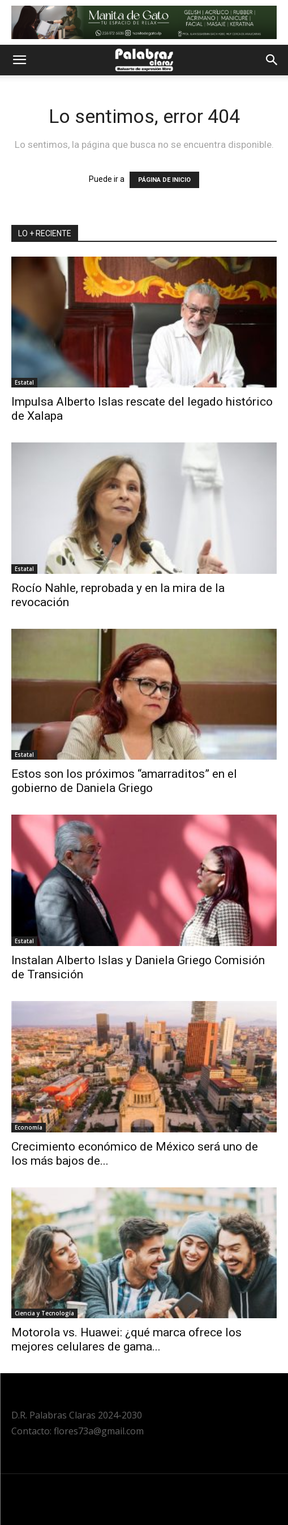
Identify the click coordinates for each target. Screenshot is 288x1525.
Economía (28, 1127)
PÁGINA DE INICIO (164, 180)
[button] (19, 60)
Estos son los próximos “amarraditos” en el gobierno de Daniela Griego (124, 781)
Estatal (24, 382)
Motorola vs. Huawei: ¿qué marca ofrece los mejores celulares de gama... (126, 1339)
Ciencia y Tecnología (44, 1313)
